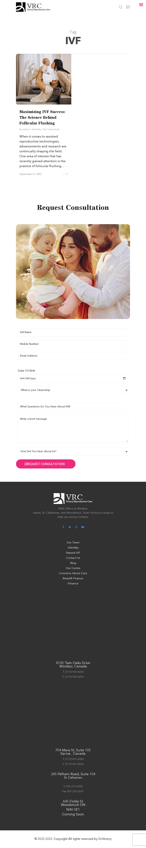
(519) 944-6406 (74, 677)
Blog (73, 563)
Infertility (36, 129)
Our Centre (73, 568)
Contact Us (73, 558)
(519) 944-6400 (74, 672)
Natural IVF (73, 553)
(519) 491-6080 (74, 759)
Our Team (73, 542)
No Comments (51, 129)
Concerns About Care (73, 573)
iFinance (73, 583)
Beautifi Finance (73, 578)
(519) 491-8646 (74, 764)
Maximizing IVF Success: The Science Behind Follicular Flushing (42, 117)
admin (26, 129)
